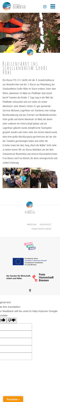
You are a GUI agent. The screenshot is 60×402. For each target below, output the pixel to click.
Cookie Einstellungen (41, 228)
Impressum (31, 224)
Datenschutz (45, 224)
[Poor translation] (12, 320)
